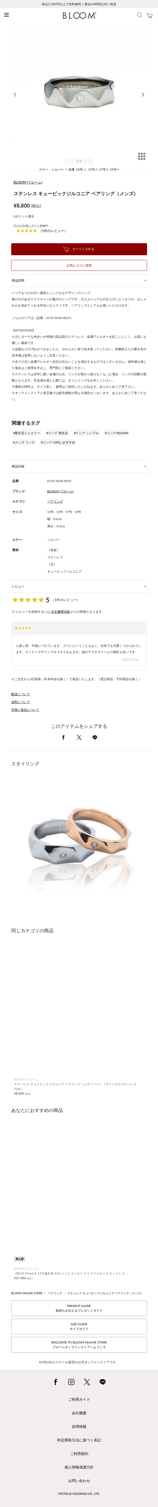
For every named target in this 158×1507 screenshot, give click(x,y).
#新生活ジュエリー (26, 433)
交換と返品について (25, 710)
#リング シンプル (86, 433)
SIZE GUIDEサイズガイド (79, 1326)
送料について (20, 702)
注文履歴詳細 (61, 612)
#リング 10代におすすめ (58, 442)
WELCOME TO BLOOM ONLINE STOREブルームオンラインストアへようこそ (79, 1344)
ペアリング (55, 501)
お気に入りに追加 (79, 265)
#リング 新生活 (57, 433)
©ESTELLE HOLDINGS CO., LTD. (79, 1493)
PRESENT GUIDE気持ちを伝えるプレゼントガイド (79, 1308)
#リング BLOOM (116, 433)
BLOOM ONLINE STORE (27, 1293)
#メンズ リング (24, 442)
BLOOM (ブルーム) (28, 182)
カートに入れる (78, 249)
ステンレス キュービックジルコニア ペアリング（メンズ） (105, 1293)
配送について (20, 694)
